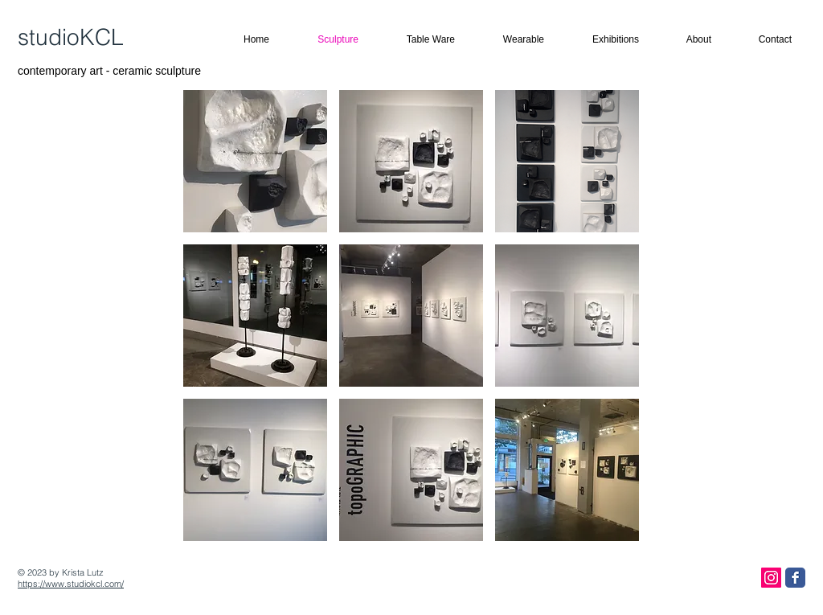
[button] (255, 161)
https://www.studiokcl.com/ (71, 583)
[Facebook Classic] (795, 578)
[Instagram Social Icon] (771, 578)
